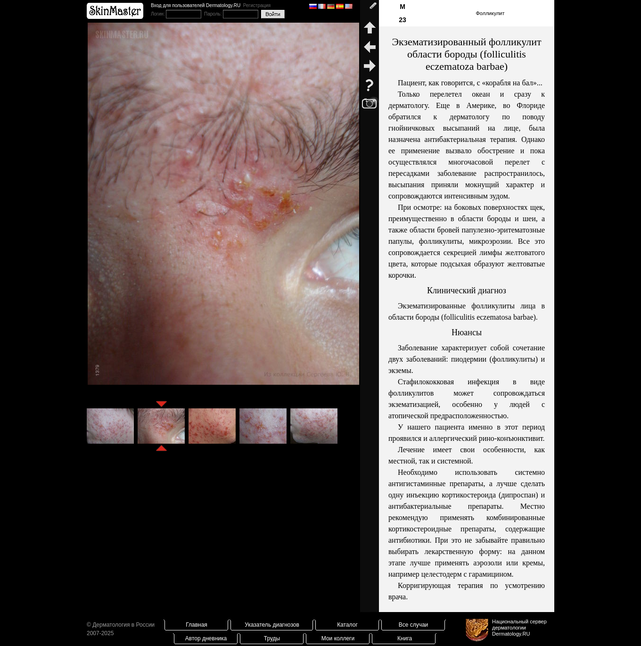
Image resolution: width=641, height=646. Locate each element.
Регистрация (257, 5)
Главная (196, 624)
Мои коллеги (337, 638)
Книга (404, 638)
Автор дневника (206, 638)
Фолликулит (490, 13)
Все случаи (413, 624)
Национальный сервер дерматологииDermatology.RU (519, 628)
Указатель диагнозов (272, 624)
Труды (272, 638)
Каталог (347, 624)
